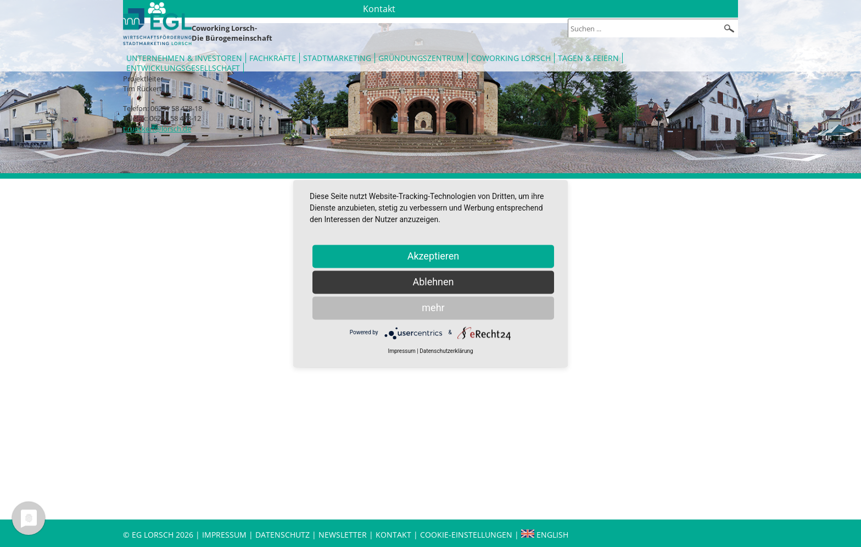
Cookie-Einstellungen (466, 534)
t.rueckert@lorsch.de (157, 129)
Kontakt (394, 534)
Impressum (224, 534)
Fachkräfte (272, 58)
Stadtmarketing (337, 58)
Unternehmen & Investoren (184, 58)
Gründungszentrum (421, 58)
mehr (433, 307)
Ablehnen (433, 282)
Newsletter (342, 534)
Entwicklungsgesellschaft (183, 68)
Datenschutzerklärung (446, 351)
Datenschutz (283, 534)
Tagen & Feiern (588, 58)
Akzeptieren (433, 256)
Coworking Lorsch (511, 58)
